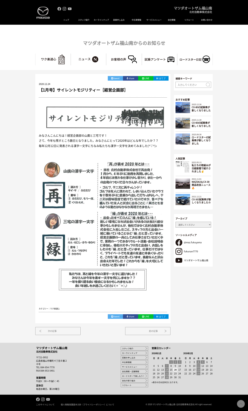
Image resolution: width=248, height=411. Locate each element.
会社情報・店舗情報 (130, 371)
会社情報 (171, 20)
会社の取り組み (128, 380)
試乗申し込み (119, 20)
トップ (66, 20)
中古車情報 (136, 20)
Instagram (64, 9)
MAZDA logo (43, 13)
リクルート (189, 20)
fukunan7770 (191, 251)
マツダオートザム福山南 (192, 11)
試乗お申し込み (128, 357)
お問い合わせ (206, 20)
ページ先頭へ (241, 404)
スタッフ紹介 (83, 20)
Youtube (70, 9)
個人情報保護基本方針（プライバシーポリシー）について (87, 404)
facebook (59, 9)
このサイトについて (45, 404)
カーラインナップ (101, 20)
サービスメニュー (154, 20)
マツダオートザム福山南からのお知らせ (124, 42)
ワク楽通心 (55, 308)
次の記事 (53, 330)
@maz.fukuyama (192, 242)
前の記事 (152, 330)
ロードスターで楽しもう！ (133, 375)
